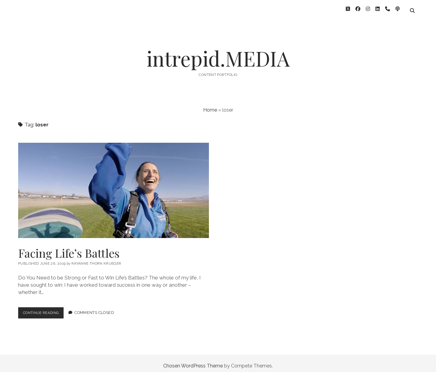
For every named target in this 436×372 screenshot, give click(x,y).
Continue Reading (45, 309)
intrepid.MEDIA (218, 53)
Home (210, 105)
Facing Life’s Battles (113, 185)
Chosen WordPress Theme (193, 361)
